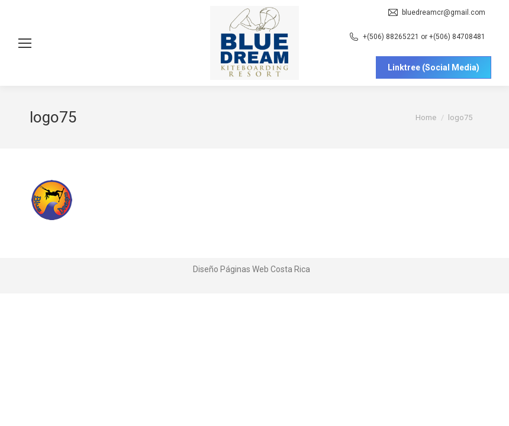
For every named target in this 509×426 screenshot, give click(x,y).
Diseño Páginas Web (231, 269)
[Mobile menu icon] (25, 43)
